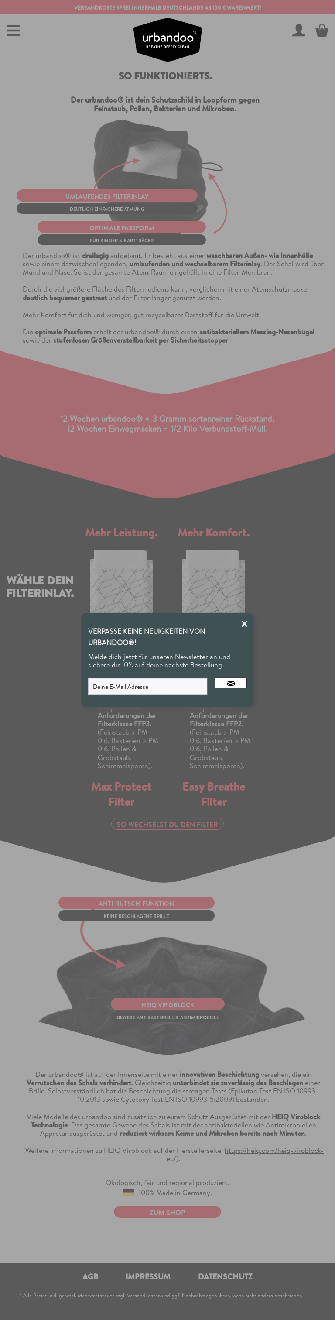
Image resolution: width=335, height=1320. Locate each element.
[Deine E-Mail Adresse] (148, 686)
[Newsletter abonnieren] (231, 683)
